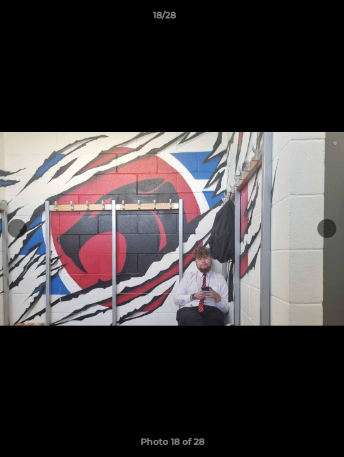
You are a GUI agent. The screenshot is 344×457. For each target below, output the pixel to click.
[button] (298, 18)
